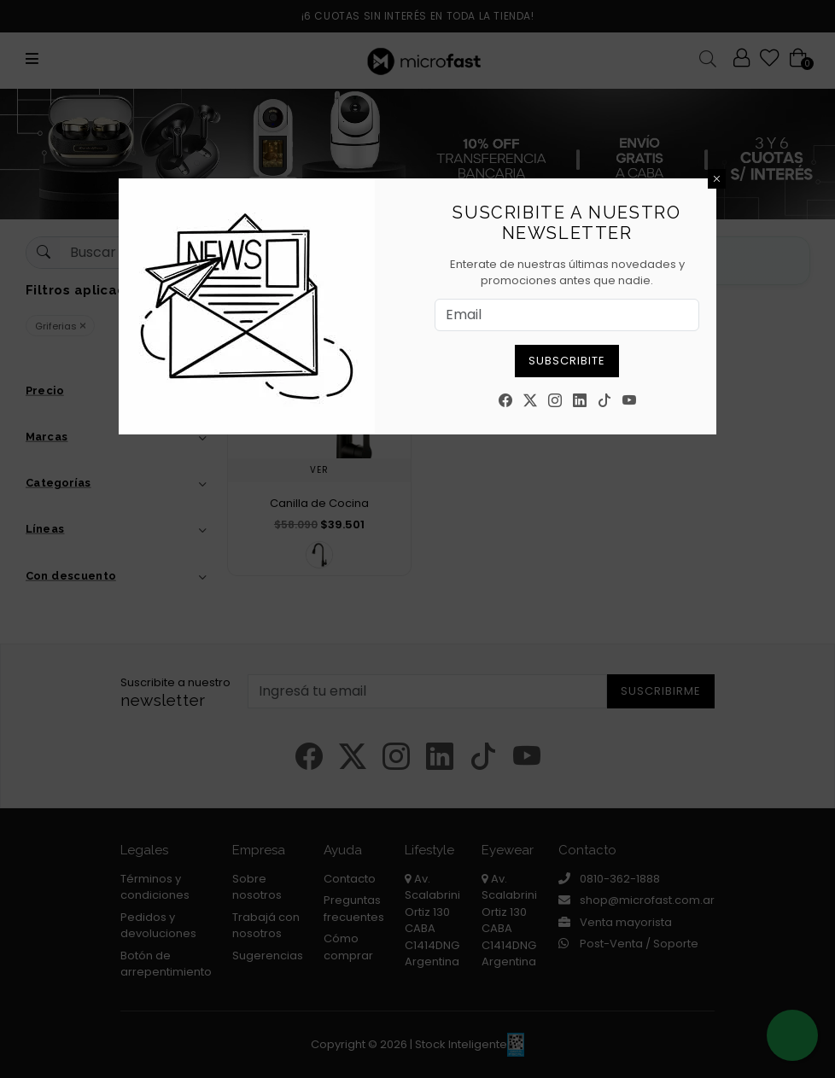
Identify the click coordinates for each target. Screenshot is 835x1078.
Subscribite (566, 361)
